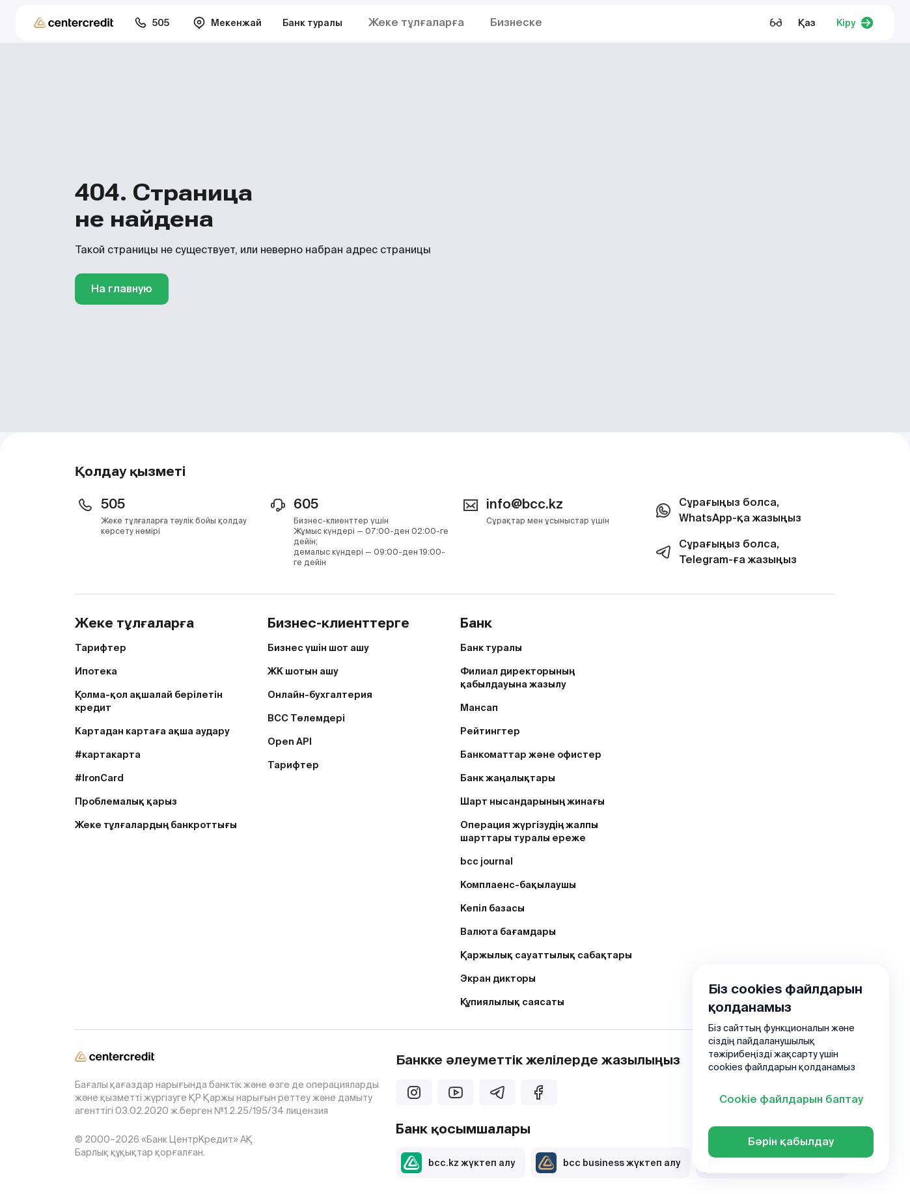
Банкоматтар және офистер (530, 754)
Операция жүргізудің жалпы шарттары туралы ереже (529, 831)
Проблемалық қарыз (126, 801)
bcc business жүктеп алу (608, 1162)
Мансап (479, 708)
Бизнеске (516, 22)
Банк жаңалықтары (507, 778)
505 (151, 22)
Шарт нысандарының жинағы (532, 801)
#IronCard (99, 778)
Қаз (807, 23)
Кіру (855, 22)
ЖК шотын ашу (303, 671)
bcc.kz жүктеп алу (458, 1162)
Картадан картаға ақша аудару (152, 731)
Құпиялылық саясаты (512, 1002)
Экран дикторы (498, 978)
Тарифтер (100, 648)
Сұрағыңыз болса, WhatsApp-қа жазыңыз (727, 510)
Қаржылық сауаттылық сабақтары (546, 955)
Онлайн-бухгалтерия (320, 695)
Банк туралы (312, 23)
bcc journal (486, 861)
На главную (121, 289)
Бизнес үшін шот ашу (318, 648)
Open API (290, 741)
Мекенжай (227, 22)
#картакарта (108, 754)
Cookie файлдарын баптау (791, 1099)
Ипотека (96, 671)
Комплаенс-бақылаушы (518, 885)
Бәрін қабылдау (791, 1141)
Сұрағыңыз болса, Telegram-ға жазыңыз (725, 551)
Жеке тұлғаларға (416, 22)
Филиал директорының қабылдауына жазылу (517, 677)
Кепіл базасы (492, 908)
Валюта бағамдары (508, 931)
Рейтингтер (490, 731)
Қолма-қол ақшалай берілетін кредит (149, 701)
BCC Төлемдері (306, 718)
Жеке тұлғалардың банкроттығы (156, 825)
